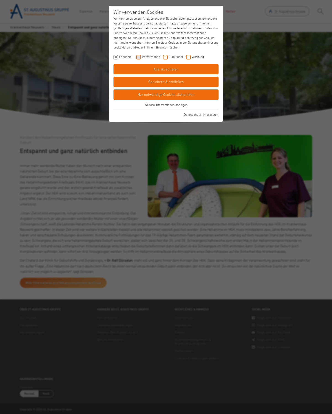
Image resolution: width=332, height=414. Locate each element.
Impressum (211, 114)
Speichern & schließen (166, 82)
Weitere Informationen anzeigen (166, 105)
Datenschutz (192, 114)
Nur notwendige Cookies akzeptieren (166, 94)
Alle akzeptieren (166, 69)
